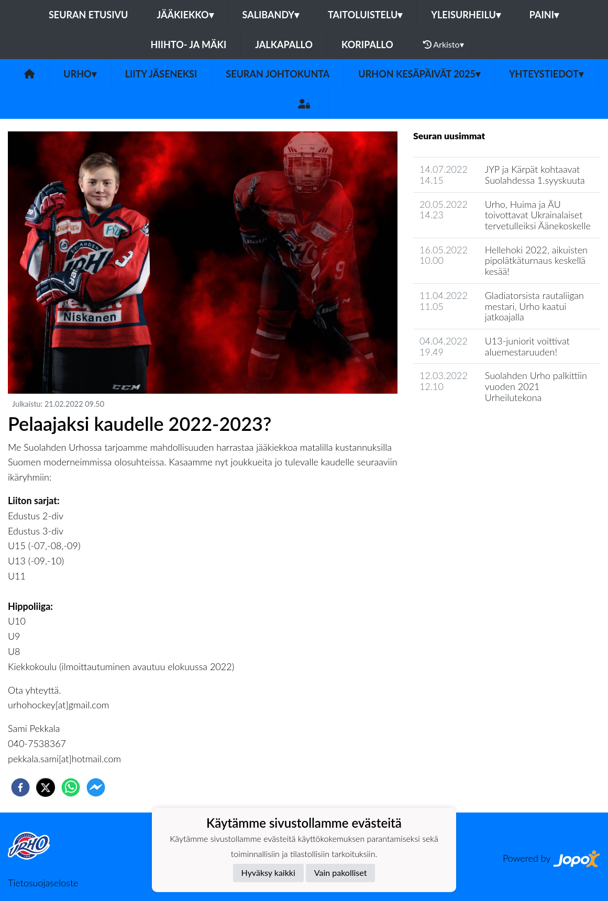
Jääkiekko (185, 14)
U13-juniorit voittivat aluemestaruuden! (527, 346)
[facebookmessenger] (95, 787)
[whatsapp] (70, 787)
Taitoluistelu (365, 14)
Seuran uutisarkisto (459, 427)
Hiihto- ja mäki (188, 44)
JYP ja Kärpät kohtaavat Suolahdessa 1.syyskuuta (535, 174)
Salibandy (270, 14)
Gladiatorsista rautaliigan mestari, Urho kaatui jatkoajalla (534, 306)
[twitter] (45, 787)
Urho (79, 74)
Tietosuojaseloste (43, 882)
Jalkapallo (284, 44)
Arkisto (443, 44)
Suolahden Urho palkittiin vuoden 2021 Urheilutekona (536, 386)
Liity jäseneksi (161, 74)
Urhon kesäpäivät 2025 (419, 74)
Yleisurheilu (465, 14)
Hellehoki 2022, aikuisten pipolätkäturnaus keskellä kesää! (536, 260)
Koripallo (367, 44)
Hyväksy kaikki (268, 872)
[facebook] (20, 787)
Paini (544, 14)
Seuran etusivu (88, 14)
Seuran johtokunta (277, 74)
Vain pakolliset (340, 872)
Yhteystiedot (546, 74)
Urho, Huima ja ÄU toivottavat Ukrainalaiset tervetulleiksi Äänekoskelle (538, 214)
